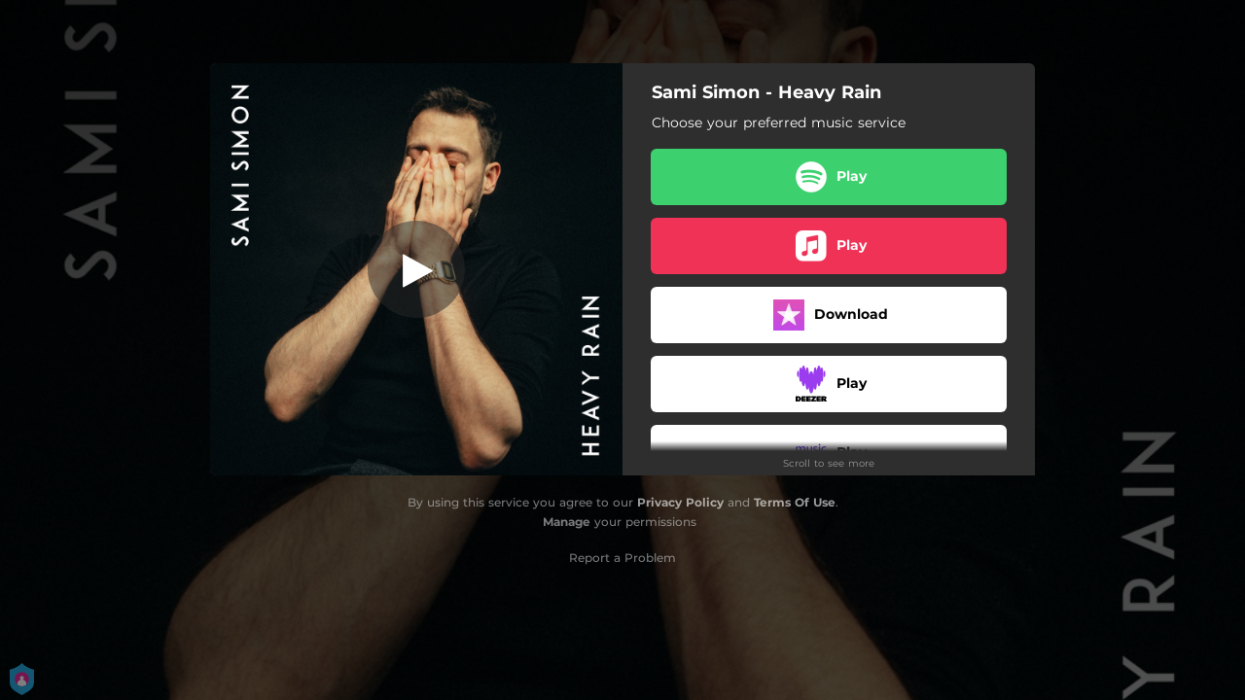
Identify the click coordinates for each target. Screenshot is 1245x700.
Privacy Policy (680, 502)
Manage (566, 521)
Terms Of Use (795, 502)
